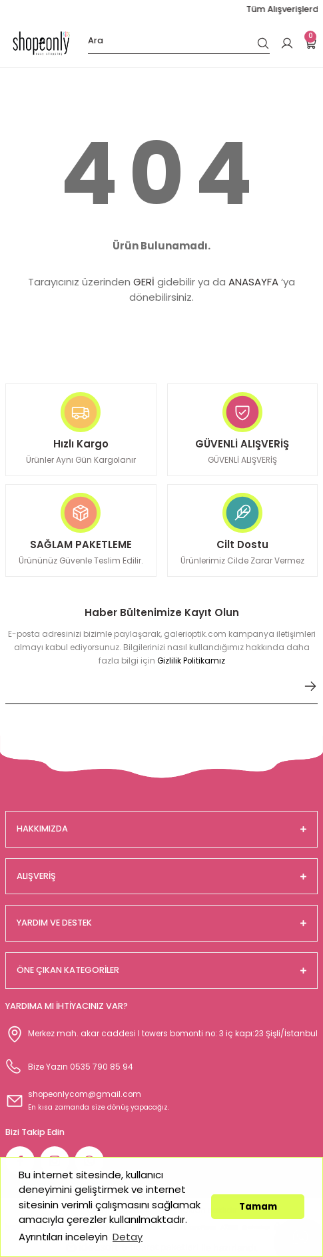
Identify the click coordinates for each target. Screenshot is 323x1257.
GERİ (144, 282)
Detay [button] (128, 1237)
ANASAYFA (253, 282)
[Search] (179, 43)
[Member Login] (287, 43)
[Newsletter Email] (161, 691)
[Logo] (41, 43)
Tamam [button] (258, 1206)
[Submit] (310, 686)
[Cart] (311, 43)
